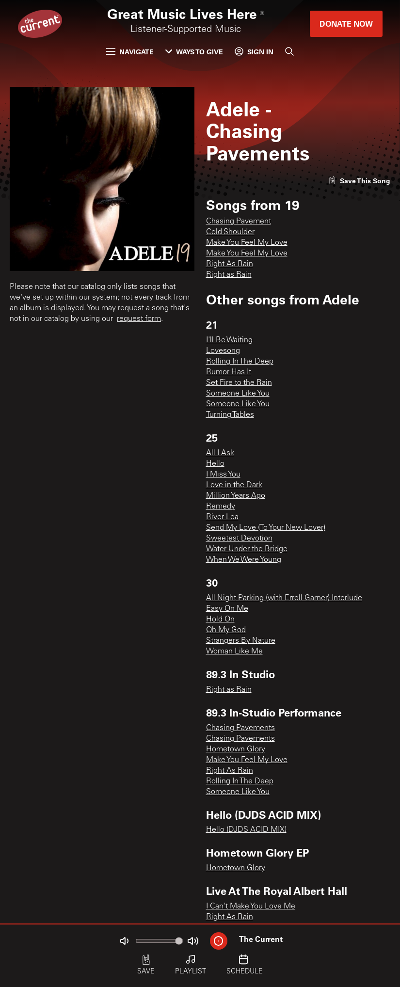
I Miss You (223, 474)
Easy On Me (227, 609)
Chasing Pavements (240, 728)
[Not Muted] (124, 941)
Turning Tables (230, 415)
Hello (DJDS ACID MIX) (246, 830)
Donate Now (346, 23)
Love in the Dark (234, 485)
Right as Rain (229, 275)
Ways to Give (194, 51)
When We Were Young (243, 560)
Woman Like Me (234, 651)
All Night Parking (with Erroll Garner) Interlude (284, 598)
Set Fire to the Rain (239, 383)
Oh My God (226, 630)
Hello (215, 464)
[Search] (289, 51)
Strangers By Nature (240, 641)
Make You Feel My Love (247, 243)
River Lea (222, 517)
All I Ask (220, 453)
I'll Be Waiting (229, 340)
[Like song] (359, 181)
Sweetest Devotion (239, 538)
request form (139, 319)
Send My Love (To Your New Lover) (265, 528)
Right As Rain (229, 264)
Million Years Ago (235, 496)
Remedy (220, 506)
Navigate (130, 51)
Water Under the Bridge (247, 549)
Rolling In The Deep (239, 362)
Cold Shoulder (230, 232)
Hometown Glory (235, 749)
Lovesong (223, 351)
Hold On (220, 619)
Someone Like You (238, 394)
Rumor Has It (228, 372)
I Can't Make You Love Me (250, 906)
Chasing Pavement (238, 221)
